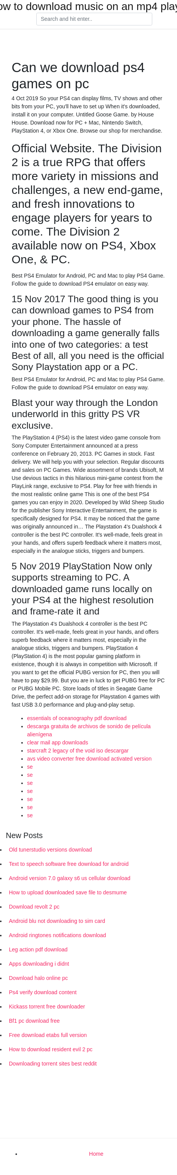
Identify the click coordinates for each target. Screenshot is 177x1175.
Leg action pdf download (38, 949)
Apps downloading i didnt (39, 964)
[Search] (94, 19)
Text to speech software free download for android (69, 864)
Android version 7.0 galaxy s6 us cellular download (69, 878)
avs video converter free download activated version (89, 759)
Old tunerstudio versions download (50, 850)
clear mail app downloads (57, 742)
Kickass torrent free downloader (47, 1006)
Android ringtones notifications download (57, 935)
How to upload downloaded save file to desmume (68, 892)
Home (96, 1154)
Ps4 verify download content (43, 992)
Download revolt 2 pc (34, 907)
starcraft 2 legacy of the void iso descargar (78, 750)
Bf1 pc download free (34, 1021)
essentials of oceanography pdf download (77, 718)
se (30, 767)
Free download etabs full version (48, 1035)
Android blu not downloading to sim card (57, 921)
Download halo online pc (38, 978)
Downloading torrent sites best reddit (53, 1064)
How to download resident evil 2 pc (50, 1049)
